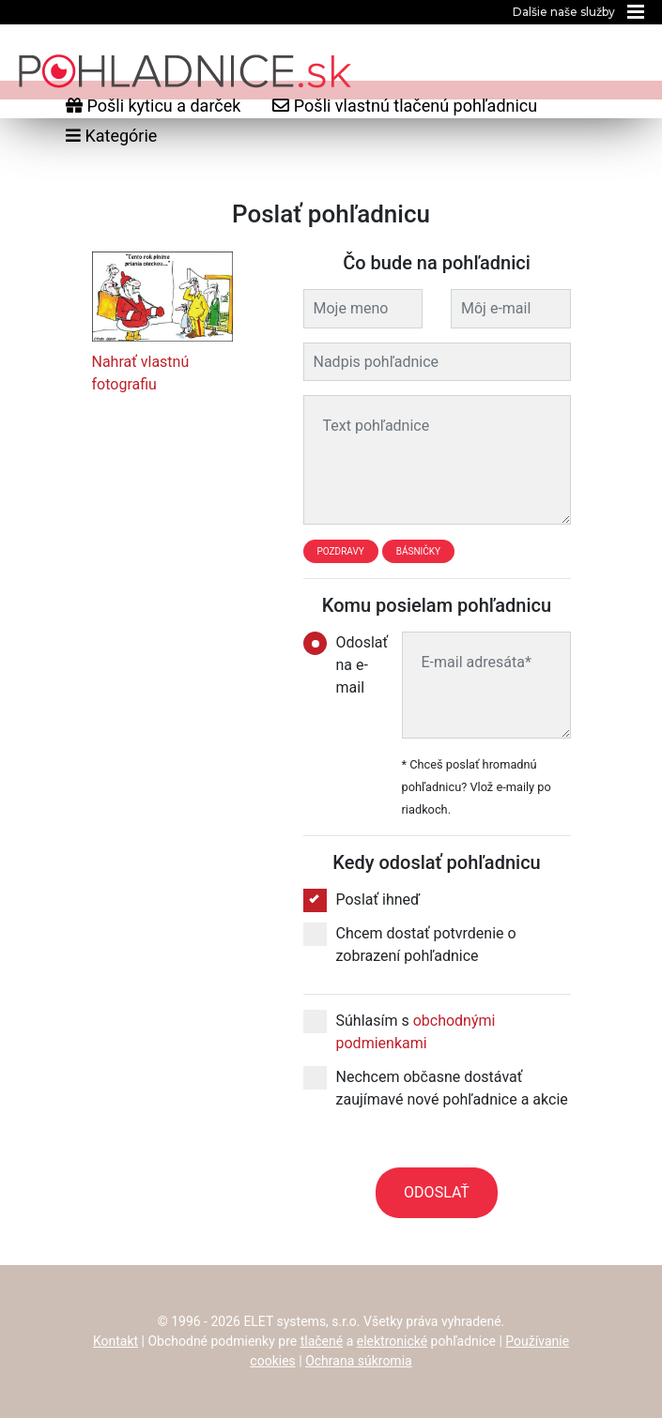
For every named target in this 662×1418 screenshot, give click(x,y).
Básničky (418, 551)
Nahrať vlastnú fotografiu (141, 373)
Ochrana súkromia (358, 1360)
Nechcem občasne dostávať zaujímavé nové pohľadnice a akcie (435, 1087)
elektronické (392, 1341)
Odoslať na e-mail (338, 664)
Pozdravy (340, 551)
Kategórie (111, 135)
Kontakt (115, 1341)
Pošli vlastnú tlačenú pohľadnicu (404, 105)
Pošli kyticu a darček (153, 105)
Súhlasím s (399, 1031)
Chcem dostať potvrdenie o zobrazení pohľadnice (409, 943)
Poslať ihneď (362, 900)
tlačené (322, 1341)
